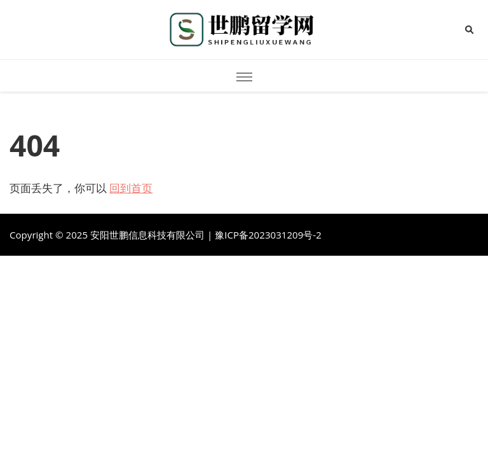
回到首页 (130, 188)
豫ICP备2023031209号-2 (268, 234)
